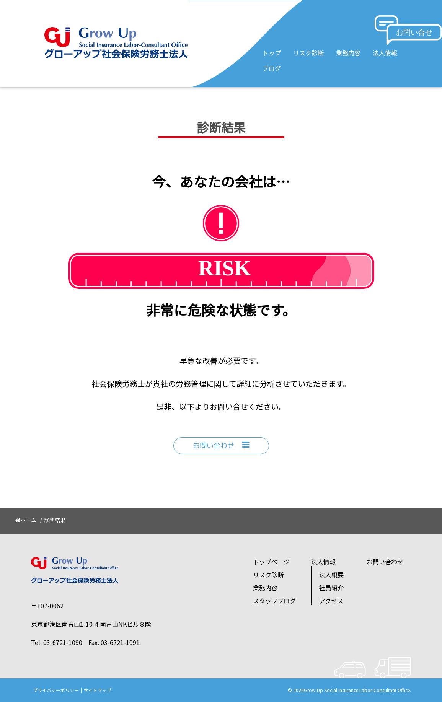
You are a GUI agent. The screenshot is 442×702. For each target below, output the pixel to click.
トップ (272, 52)
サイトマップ (97, 690)
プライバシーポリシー (56, 690)
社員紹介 (331, 587)
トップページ (271, 561)
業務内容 (348, 52)
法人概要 (331, 574)
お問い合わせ (221, 445)
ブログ (272, 68)
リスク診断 (308, 52)
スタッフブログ (274, 600)
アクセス (331, 600)
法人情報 (385, 52)
